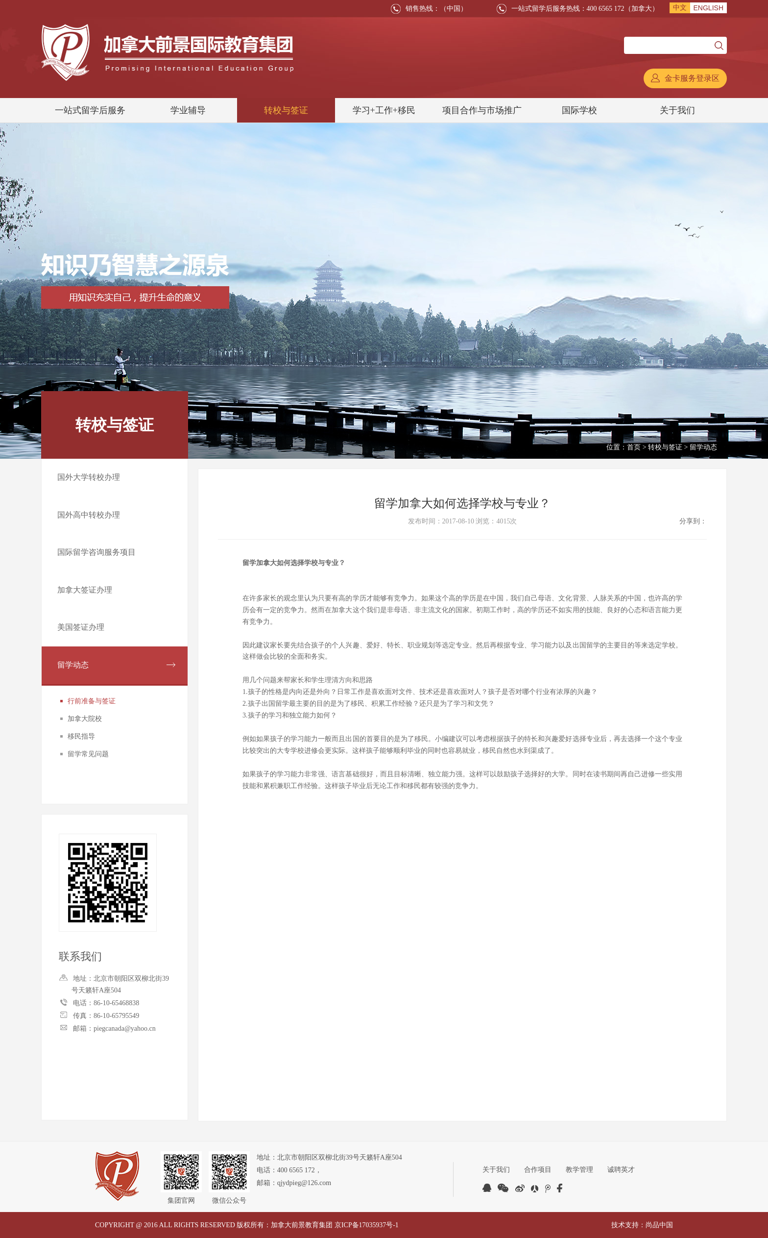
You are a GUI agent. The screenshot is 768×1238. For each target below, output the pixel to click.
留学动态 (73, 669)
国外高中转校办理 (88, 516)
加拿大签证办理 (84, 592)
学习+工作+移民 (384, 110)
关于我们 (677, 110)
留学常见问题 (88, 758)
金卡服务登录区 (685, 78)
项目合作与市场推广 (482, 110)
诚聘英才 (622, 1169)
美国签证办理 (80, 630)
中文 (680, 7)
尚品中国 (659, 1225)
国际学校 (579, 110)
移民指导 (81, 740)
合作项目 (538, 1169)
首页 (634, 447)
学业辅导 (188, 110)
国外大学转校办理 (88, 477)
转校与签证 (286, 110)
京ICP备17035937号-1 (367, 1225)
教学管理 (580, 1169)
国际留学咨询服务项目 (96, 554)
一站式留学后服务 (90, 110)
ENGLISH (708, 8)
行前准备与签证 (92, 705)
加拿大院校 (85, 723)
